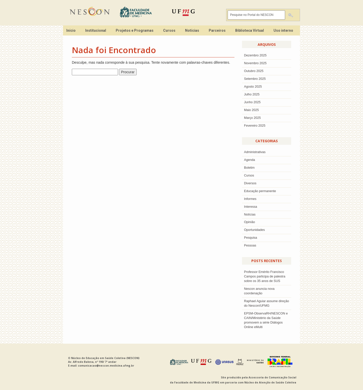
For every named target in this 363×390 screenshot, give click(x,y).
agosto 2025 (253, 86)
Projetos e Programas (135, 30)
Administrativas (254, 152)
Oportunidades (254, 230)
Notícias (192, 30)
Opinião (249, 222)
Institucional (95, 30)
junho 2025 (252, 102)
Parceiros (217, 30)
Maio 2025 (251, 110)
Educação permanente (260, 191)
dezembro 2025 (255, 55)
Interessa (250, 206)
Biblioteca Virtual (249, 30)
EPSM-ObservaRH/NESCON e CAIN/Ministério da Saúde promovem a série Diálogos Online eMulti (266, 320)
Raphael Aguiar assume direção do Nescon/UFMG (266, 303)
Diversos (250, 183)
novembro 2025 (255, 63)
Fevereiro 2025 (254, 125)
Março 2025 (252, 118)
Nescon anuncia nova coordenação (259, 291)
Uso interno (283, 30)
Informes (250, 199)
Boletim (249, 167)
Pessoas (250, 245)
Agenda (249, 160)
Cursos (169, 30)
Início (71, 30)
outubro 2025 (253, 71)
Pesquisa (250, 237)
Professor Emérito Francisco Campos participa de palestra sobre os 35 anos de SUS (264, 276)
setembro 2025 (255, 79)
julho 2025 (252, 94)
